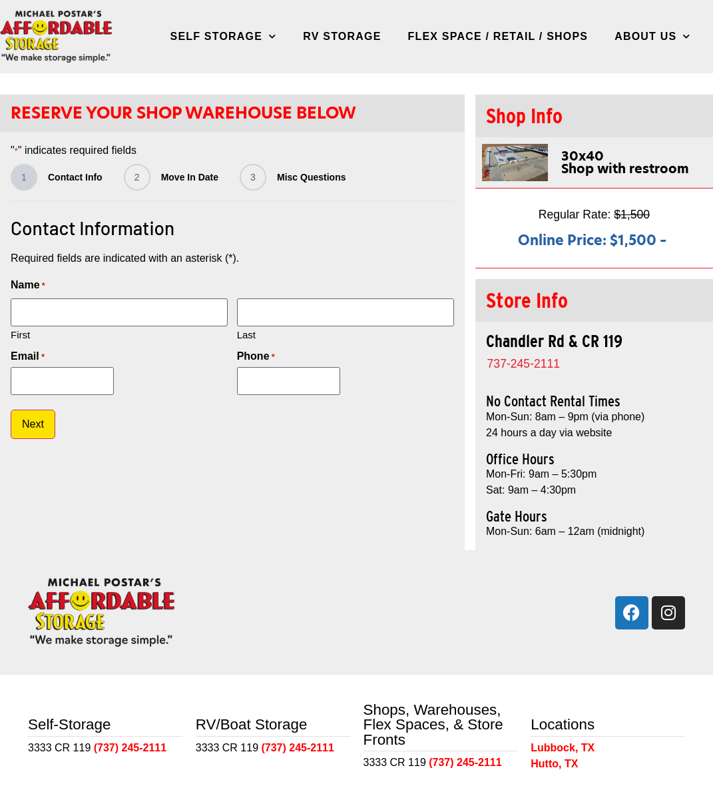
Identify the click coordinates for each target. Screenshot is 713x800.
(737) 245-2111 (130, 747)
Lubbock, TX (562, 747)
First (20, 333)
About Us (652, 36)
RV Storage (342, 36)
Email (28, 355)
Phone (256, 355)
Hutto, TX (554, 763)
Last (246, 333)
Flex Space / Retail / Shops (498, 36)
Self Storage (223, 36)
